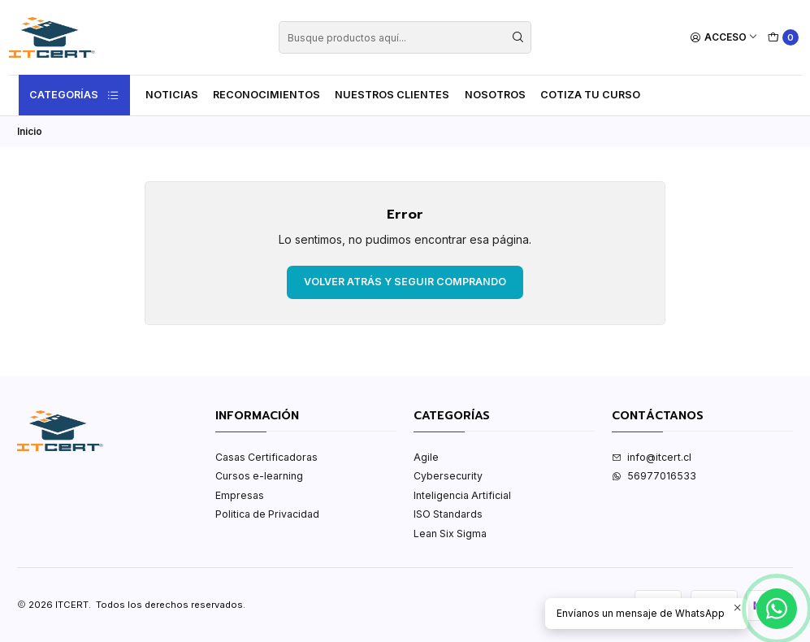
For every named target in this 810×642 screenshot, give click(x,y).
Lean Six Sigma (450, 533)
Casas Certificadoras (266, 457)
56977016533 (654, 476)
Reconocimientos (266, 95)
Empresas (239, 495)
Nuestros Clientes (392, 95)
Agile (426, 457)
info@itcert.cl (651, 457)
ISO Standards (448, 514)
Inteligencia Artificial (462, 495)
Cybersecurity (448, 476)
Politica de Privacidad (267, 514)
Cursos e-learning (259, 476)
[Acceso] (724, 38)
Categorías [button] (74, 95)
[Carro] (783, 37)
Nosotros (495, 95)
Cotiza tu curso (590, 95)
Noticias (171, 95)
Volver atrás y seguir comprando (405, 281)
